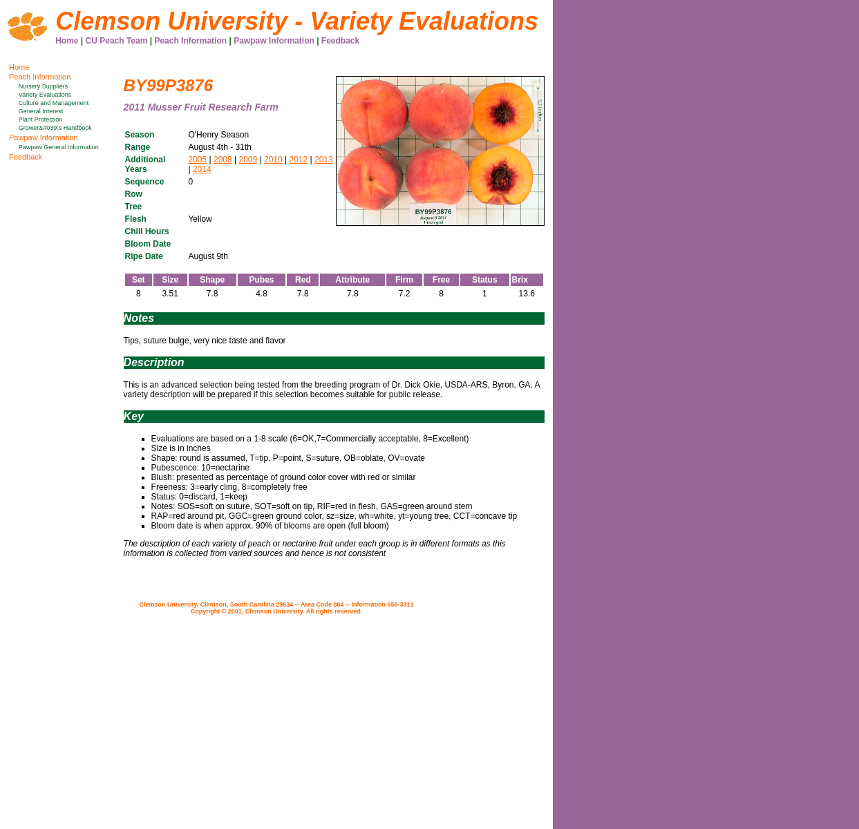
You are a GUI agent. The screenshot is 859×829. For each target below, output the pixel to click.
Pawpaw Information (274, 41)
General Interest (41, 111)
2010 (273, 159)
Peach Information (190, 41)
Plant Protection (41, 119)
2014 (202, 169)
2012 (298, 159)
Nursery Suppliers (43, 86)
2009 (247, 159)
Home (66, 41)
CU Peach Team (117, 41)
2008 (223, 159)
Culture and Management (54, 102)
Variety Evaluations (45, 94)
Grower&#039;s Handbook (55, 127)
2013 (323, 159)
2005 (197, 159)
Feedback (340, 41)
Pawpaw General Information (59, 147)
